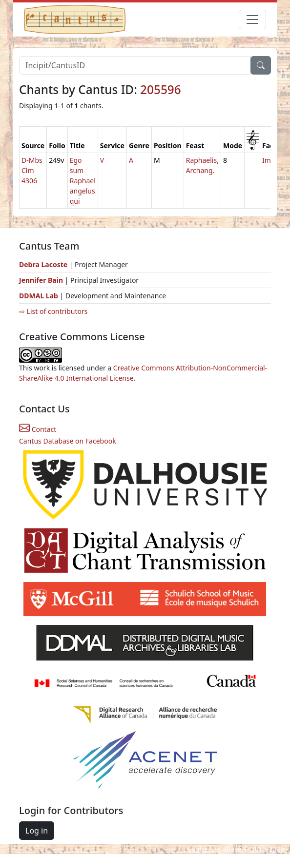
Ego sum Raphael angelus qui (83, 180)
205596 (160, 89)
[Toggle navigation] (252, 19)
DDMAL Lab (38, 295)
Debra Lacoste (43, 264)
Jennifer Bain (42, 280)
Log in (36, 830)
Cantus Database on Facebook (67, 441)
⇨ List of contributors (53, 311)
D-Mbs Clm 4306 (31, 170)
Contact (37, 429)
